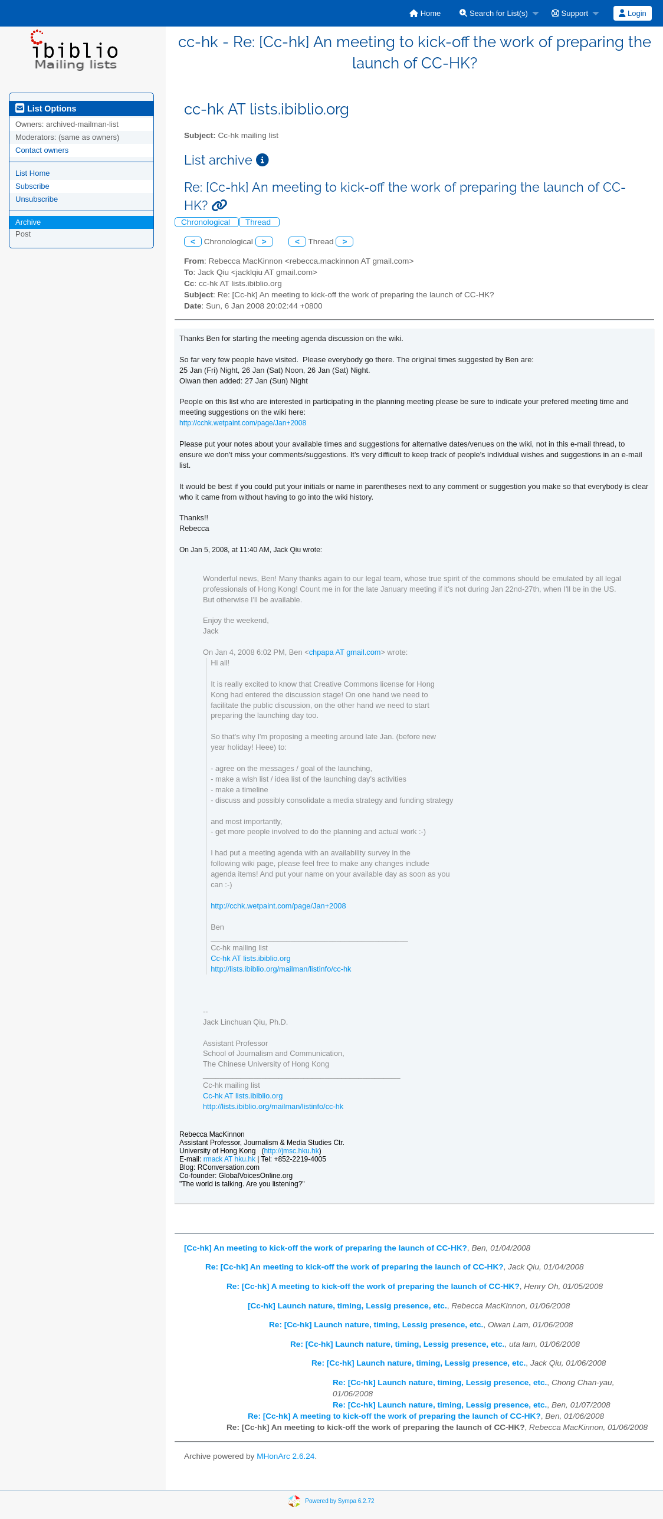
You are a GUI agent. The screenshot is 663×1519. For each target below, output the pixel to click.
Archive (28, 222)
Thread (259, 222)
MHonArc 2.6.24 (285, 1456)
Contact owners (41, 150)
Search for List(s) (493, 13)
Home (425, 13)
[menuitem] (425, 13)
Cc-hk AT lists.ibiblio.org (250, 958)
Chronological (206, 222)
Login (632, 13)
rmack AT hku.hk (229, 1159)
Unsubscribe (36, 199)
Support (570, 13)
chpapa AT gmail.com (345, 652)
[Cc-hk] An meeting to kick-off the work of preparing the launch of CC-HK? (325, 1248)
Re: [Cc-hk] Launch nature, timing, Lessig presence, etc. (376, 1324)
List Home (32, 173)
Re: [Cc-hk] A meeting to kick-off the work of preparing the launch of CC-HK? (373, 1286)
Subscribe (32, 186)
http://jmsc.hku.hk (291, 1151)
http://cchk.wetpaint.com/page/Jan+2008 (242, 423)
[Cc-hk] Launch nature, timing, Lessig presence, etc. (347, 1305)
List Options (45, 108)
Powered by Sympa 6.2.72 (339, 1500)
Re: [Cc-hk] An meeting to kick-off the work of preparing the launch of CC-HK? (354, 1266)
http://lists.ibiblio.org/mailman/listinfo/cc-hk (281, 968)
